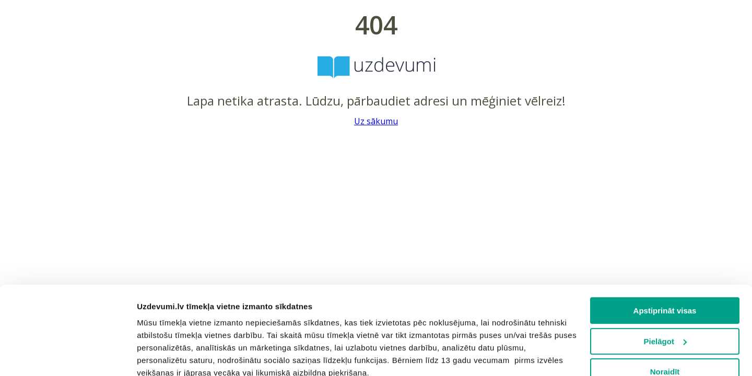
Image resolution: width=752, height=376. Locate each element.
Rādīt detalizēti (165, 355)
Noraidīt (665, 289)
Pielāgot (665, 258)
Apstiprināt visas (665, 228)
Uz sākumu (376, 121)
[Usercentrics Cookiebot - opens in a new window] (67, 355)
